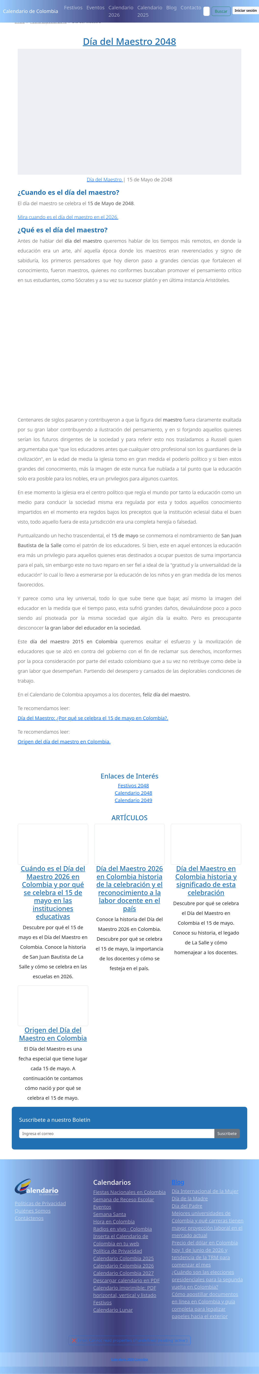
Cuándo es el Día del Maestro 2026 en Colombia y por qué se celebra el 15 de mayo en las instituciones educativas (53, 892)
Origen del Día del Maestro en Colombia (53, 1034)
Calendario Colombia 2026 (123, 1265)
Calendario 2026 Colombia (129, 1359)
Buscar (221, 11)
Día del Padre (187, 1205)
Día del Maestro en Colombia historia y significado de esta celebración (206, 887)
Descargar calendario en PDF (126, 1280)
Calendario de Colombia (30, 11)
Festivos (73, 7)
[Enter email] (117, 1133)
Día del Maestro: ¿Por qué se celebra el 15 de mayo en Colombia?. (93, 718)
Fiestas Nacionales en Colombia (129, 1192)
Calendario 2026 (120, 11)
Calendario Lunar (113, 1309)
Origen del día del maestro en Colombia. (64, 741)
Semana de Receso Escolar (123, 1199)
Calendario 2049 (133, 800)
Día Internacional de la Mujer (205, 1191)
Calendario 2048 (133, 793)
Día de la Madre (190, 1198)
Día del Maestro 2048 (129, 41)
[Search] (206, 11)
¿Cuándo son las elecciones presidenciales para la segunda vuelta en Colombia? (207, 1279)
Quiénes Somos (33, 1210)
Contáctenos (29, 1218)
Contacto (191, 7)
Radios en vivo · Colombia (122, 1228)
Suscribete (227, 1133)
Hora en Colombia (114, 1221)
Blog (171, 7)
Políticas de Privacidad (40, 1203)
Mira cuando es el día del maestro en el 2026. (68, 217)
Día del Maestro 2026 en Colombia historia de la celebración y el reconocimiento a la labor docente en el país (129, 889)
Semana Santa (109, 1214)
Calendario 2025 (149, 11)
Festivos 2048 (133, 785)
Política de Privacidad (117, 1250)
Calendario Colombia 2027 (123, 1272)
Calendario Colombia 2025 (123, 1258)
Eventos (96, 7)
